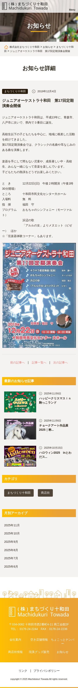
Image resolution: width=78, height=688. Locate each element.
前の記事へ (17, 362)
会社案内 (15, 639)
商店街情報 (15, 652)
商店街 (45, 492)
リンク (23, 670)
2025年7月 (11, 558)
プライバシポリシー (46, 670)
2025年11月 (12, 525)
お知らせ (62, 652)
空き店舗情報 (39, 639)
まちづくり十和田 (19, 492)
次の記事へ (60, 362)
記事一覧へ (39, 362)
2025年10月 (12, 533)
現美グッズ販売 (39, 652)
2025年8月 (11, 550)
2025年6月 (11, 566)
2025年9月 (11, 541)
